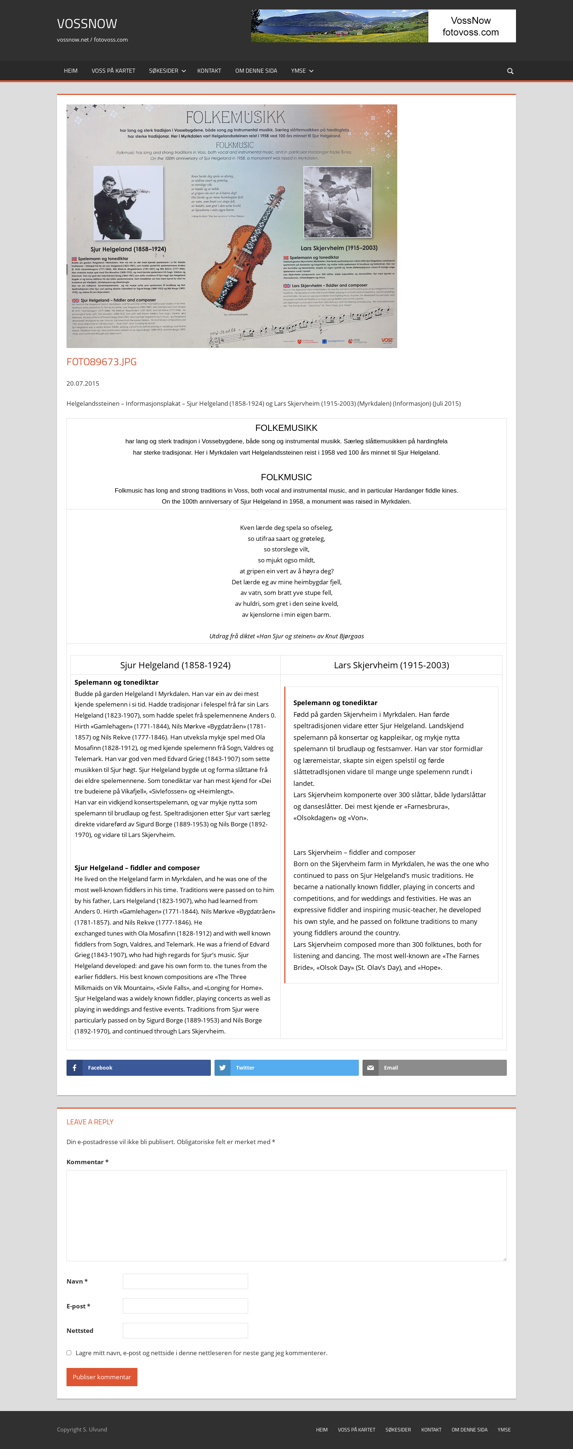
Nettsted (80, 1330)
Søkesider (167, 70)
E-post (78, 1306)
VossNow (87, 23)
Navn (77, 1281)
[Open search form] (510, 70)
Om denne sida (256, 70)
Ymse (302, 70)
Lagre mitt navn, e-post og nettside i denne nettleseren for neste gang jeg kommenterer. (202, 1353)
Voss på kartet (113, 70)
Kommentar (88, 1162)
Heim (70, 70)
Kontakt (209, 70)
